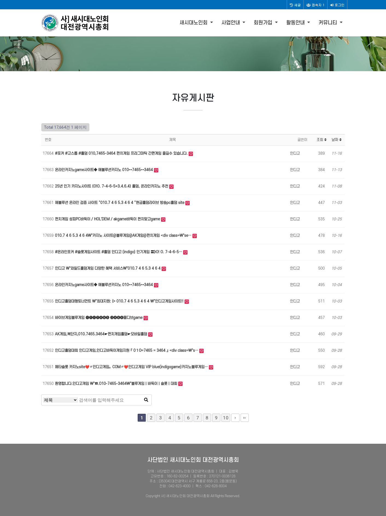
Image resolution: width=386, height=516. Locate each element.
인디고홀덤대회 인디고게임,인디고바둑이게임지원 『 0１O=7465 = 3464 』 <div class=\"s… (127, 350)
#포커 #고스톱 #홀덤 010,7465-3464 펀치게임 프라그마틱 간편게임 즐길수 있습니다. (122, 153)
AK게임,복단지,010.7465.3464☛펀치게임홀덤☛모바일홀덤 (101, 334)
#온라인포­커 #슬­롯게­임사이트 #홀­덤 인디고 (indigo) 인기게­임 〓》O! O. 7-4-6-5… (119, 252)
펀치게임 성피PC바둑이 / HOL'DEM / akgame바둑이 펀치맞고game (108, 219)
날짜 (336, 140)
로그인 (337, 4)
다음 (235, 418)
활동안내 (296, 23)
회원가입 (264, 23)
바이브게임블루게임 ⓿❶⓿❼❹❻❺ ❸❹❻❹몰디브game (99, 318)
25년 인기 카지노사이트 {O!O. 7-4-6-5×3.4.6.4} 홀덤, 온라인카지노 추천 (112, 186)
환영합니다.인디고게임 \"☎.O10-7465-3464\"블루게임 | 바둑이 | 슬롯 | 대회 (116, 384)
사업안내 (231, 23)
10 (226, 417)
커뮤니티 (328, 23)
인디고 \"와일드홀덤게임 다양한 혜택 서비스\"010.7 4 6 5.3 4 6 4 (108, 268)
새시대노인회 (194, 23)
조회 (321, 140)
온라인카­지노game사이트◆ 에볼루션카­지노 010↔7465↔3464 (104, 170)
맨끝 (245, 418)
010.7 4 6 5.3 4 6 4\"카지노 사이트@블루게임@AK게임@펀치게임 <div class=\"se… (123, 236)
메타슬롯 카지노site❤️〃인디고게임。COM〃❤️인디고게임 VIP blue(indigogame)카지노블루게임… (132, 367)
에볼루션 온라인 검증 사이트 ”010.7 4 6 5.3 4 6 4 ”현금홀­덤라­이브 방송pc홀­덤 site (120, 203)
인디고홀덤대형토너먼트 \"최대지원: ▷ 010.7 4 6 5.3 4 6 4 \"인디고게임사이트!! (120, 301)
